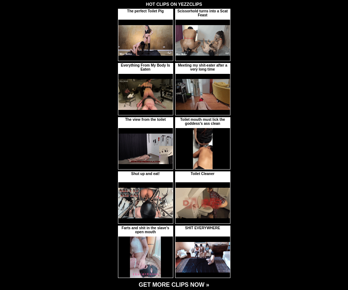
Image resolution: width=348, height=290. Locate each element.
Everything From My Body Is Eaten (145, 67)
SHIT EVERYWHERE (202, 228)
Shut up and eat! (145, 174)
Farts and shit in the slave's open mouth (145, 230)
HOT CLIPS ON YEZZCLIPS (174, 4)
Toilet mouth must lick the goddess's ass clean (202, 122)
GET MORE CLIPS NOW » (174, 285)
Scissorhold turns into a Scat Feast (202, 13)
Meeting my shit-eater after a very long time (203, 67)
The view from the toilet (145, 120)
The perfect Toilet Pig (145, 11)
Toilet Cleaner (202, 174)
